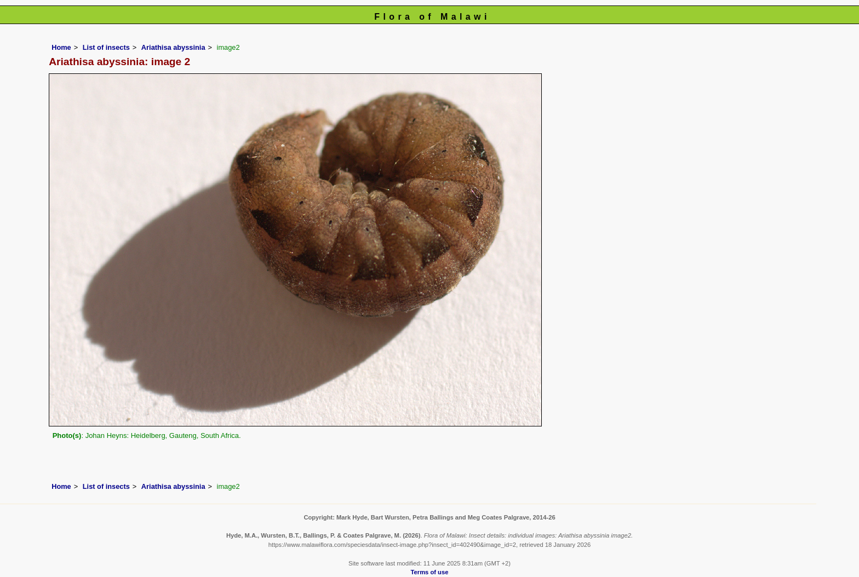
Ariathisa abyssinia (173, 47)
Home (61, 47)
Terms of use (430, 572)
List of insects (106, 47)
